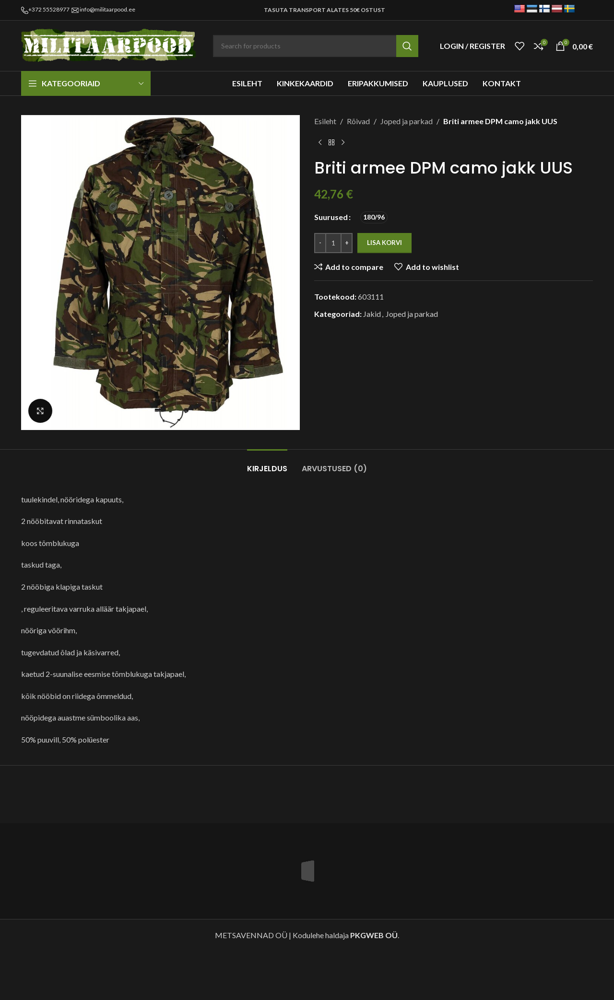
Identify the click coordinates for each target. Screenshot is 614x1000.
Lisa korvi (384, 242)
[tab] (267, 463)
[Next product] (343, 143)
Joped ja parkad (406, 121)
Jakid (372, 313)
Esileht (325, 121)
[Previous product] (320, 143)
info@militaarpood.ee (107, 9)
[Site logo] (110, 44)
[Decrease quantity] (320, 243)
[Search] (315, 46)
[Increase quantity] (347, 243)
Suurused (331, 216)
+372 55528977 (49, 9)
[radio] (374, 217)
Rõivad (358, 121)
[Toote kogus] (333, 243)
